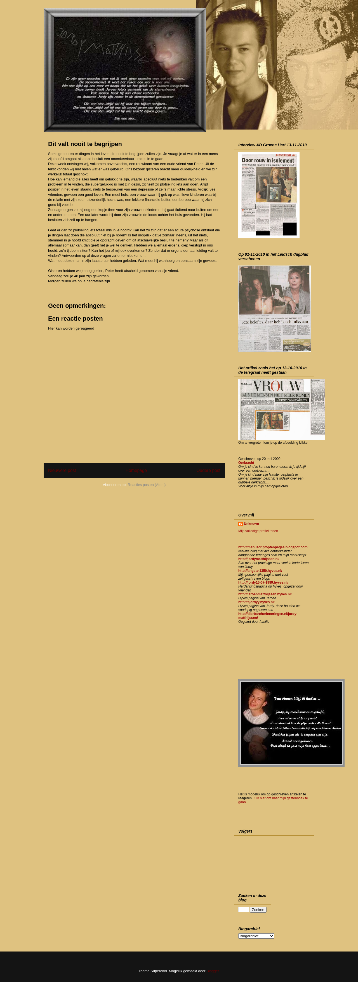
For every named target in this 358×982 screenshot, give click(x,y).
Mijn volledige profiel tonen (258, 531)
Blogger (212, 971)
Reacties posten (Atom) (147, 485)
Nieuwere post (62, 470)
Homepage (136, 470)
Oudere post (208, 470)
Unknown (251, 524)
